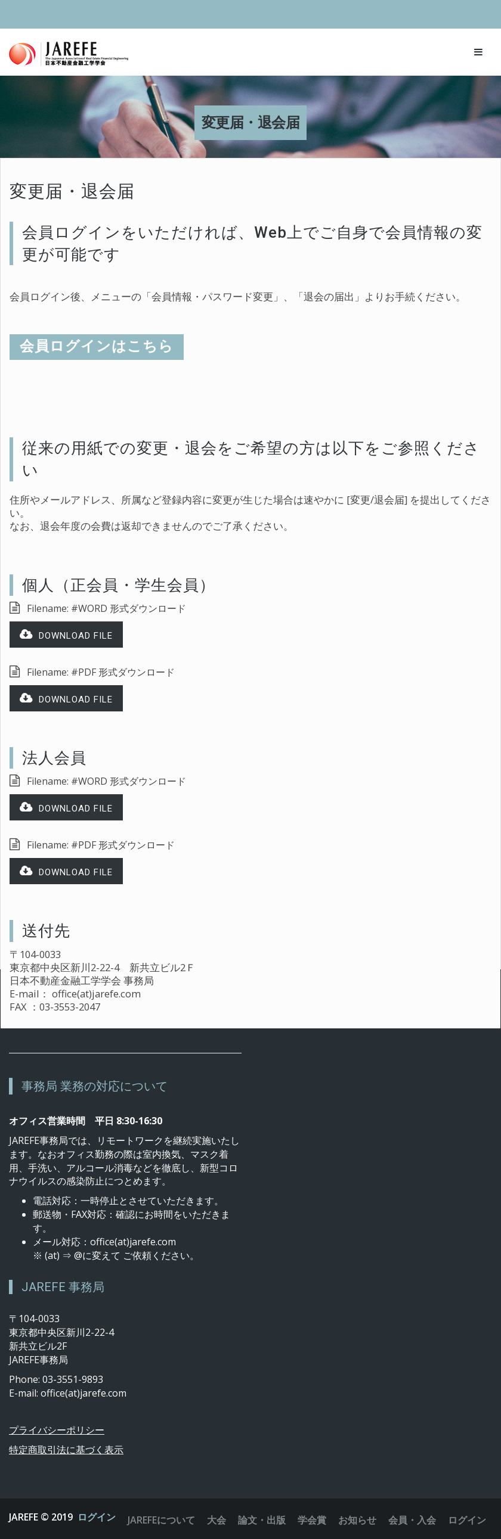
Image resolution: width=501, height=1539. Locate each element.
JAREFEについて (161, 1519)
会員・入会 (412, 1519)
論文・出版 (262, 1519)
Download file (66, 635)
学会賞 (312, 1519)
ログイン (97, 1517)
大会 (216, 1519)
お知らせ (357, 1519)
